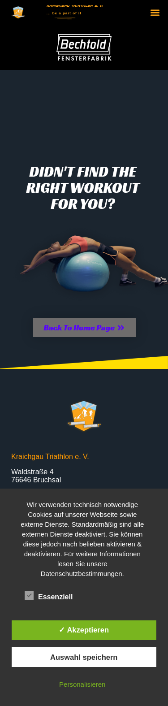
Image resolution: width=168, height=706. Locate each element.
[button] (155, 12)
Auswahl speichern (83, 657)
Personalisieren (82, 684)
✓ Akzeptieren (84, 630)
